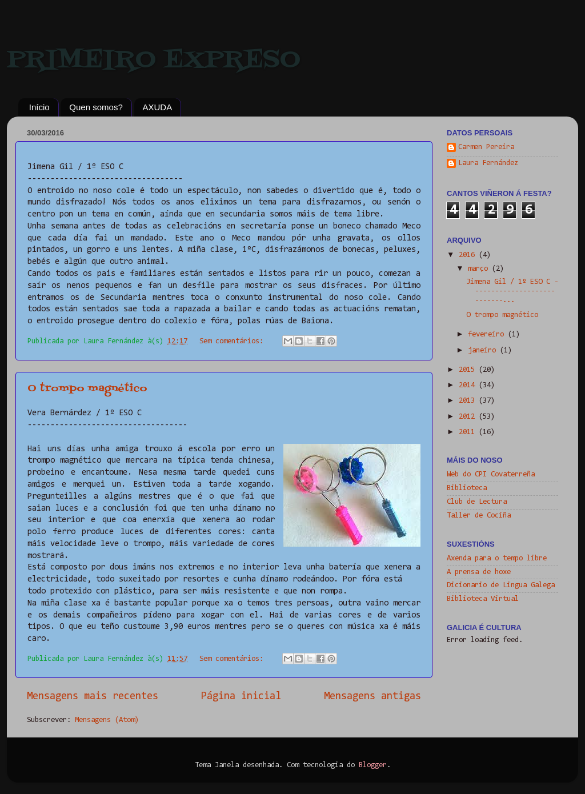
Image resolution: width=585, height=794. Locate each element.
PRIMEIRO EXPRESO (153, 60)
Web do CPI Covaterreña (491, 474)
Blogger (373, 765)
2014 (469, 385)
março (480, 268)
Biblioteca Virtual (483, 599)
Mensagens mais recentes (92, 696)
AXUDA (158, 107)
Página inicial (241, 696)
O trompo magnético (87, 388)
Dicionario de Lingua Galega (501, 585)
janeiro (484, 350)
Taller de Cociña (479, 515)
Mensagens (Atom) (107, 720)
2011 (469, 432)
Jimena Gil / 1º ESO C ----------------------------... (512, 291)
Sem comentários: (233, 341)
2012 (469, 416)
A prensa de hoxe (479, 572)
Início (39, 107)
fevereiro (488, 334)
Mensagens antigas (372, 696)
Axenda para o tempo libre (497, 558)
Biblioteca (467, 488)
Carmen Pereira (486, 147)
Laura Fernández (488, 163)
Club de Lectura (477, 502)
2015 (469, 370)
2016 (469, 255)
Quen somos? (95, 107)
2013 (469, 400)
